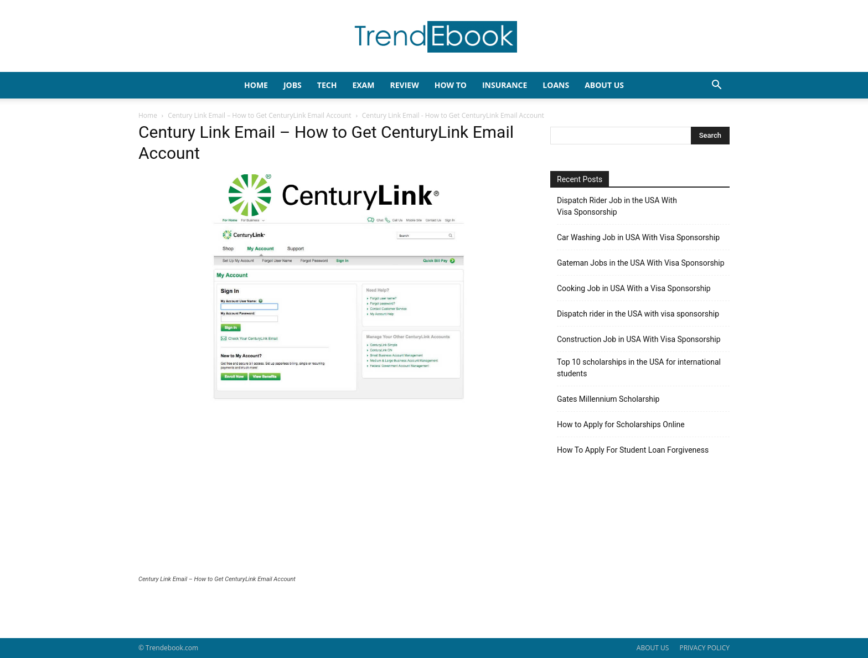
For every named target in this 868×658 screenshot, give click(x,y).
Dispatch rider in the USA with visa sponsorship (638, 313)
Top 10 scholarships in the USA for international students (639, 368)
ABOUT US (653, 647)
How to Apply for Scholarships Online (621, 424)
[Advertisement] (331, 492)
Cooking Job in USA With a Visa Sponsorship (634, 288)
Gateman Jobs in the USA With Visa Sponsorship (641, 262)
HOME (256, 85)
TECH (327, 85)
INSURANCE (504, 85)
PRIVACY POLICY (704, 647)
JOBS (292, 85)
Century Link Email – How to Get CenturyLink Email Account (259, 115)
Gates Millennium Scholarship (608, 399)
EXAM (363, 85)
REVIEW (404, 85)
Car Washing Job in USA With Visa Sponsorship (638, 237)
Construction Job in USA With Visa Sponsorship (639, 339)
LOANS (555, 85)
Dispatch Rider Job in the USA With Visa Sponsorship (617, 206)
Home (147, 115)
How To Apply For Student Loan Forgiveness (633, 449)
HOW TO (451, 85)
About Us (604, 85)
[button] (716, 86)
